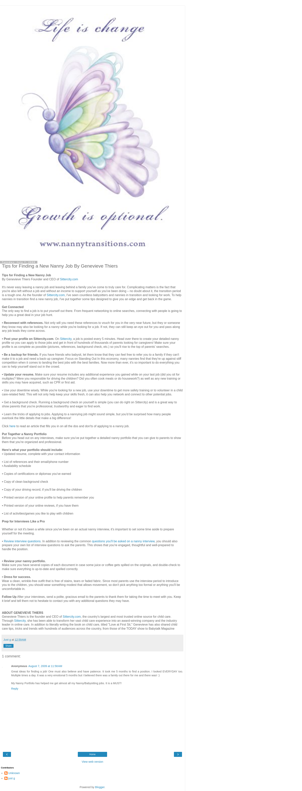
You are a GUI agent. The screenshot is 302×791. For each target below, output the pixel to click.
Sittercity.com (69, 279)
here (12, 426)
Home (92, 754)
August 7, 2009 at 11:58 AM (45, 666)
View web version (92, 761)
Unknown (14, 773)
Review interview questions (22, 541)
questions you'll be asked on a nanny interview (123, 541)
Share (8, 645)
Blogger (100, 787)
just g (11, 778)
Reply (14, 688)
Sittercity (66, 338)
